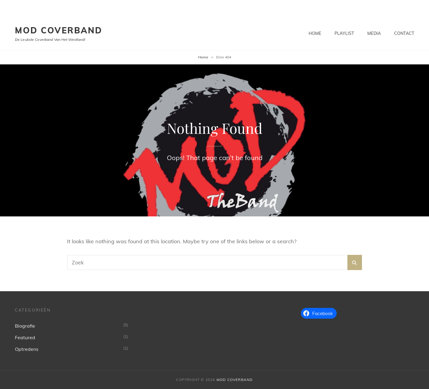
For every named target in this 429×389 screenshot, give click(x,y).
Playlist (344, 33)
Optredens (26, 349)
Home (315, 33)
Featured (25, 337)
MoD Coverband (58, 30)
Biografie (25, 326)
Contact (404, 33)
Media (374, 33)
